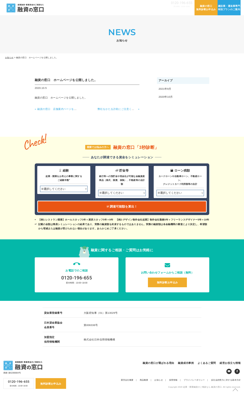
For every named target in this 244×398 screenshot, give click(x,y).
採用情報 (158, 4)
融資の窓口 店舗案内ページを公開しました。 (64, 109)
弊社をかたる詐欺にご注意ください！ (120, 109)
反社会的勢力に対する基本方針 (226, 380)
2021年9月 (165, 88)
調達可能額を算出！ (122, 206)
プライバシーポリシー (197, 380)
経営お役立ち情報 (181, 11)
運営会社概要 (131, 4)
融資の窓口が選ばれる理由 (107, 11)
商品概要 (147, 380)
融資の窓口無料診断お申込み (206, 8)
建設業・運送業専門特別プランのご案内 (229, 8)
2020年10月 (166, 96)
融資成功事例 (136, 11)
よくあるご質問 (157, 11)
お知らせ (146, 4)
